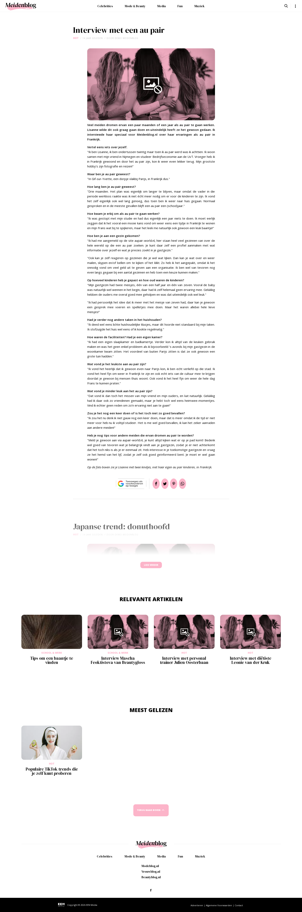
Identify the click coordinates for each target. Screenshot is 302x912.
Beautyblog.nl (151, 877)
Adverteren (197, 905)
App (187, 483)
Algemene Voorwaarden (219, 905)
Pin (175, 483)
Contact (239, 905)
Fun (180, 6)
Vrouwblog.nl (151, 871)
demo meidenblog (126, 38)
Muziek (199, 6)
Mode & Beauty (135, 6)
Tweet (163, 483)
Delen (151, 483)
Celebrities (105, 6)
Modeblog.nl (150, 866)
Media (161, 6)
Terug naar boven (148, 814)
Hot (76, 38)
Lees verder (151, 567)
